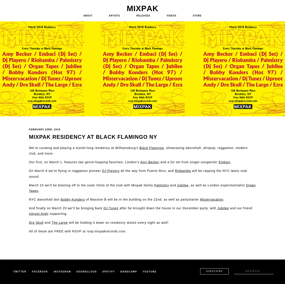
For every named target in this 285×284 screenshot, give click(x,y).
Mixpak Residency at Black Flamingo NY (93, 137)
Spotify (108, 271)
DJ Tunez (111, 208)
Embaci (224, 162)
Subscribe (214, 271)
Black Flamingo (151, 148)
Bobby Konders (73, 199)
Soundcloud (86, 271)
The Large (60, 222)
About (88, 15)
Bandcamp (128, 271)
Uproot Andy (39, 214)
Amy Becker (149, 162)
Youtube (149, 271)
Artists (114, 15)
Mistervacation (211, 199)
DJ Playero (110, 171)
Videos (171, 15)
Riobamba (183, 171)
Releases (143, 15)
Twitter (19, 271)
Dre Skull (36, 222)
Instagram (62, 271)
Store (197, 15)
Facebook (40, 271)
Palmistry (161, 185)
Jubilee (182, 185)
